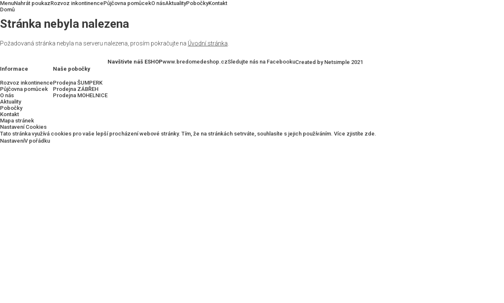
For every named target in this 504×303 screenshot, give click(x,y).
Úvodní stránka (208, 43)
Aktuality (175, 3)
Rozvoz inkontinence (76, 3)
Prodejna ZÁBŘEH (75, 89)
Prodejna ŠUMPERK (77, 83)
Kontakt (217, 3)
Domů (7, 9)
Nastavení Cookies (23, 127)
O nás (158, 3)
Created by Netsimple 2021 (329, 62)
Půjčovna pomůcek (127, 3)
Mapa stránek (17, 120)
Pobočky (197, 3)
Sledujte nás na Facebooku (261, 61)
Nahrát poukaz (32, 3)
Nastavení (12, 141)
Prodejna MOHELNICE (80, 95)
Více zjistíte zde (354, 133)
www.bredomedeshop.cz (195, 61)
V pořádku (37, 141)
